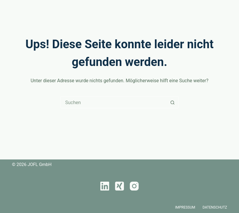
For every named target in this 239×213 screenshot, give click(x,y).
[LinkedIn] (104, 186)
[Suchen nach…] (113, 102)
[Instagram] (134, 186)
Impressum (185, 207)
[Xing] (119, 186)
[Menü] (224, 9)
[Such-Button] (172, 102)
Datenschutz (215, 207)
